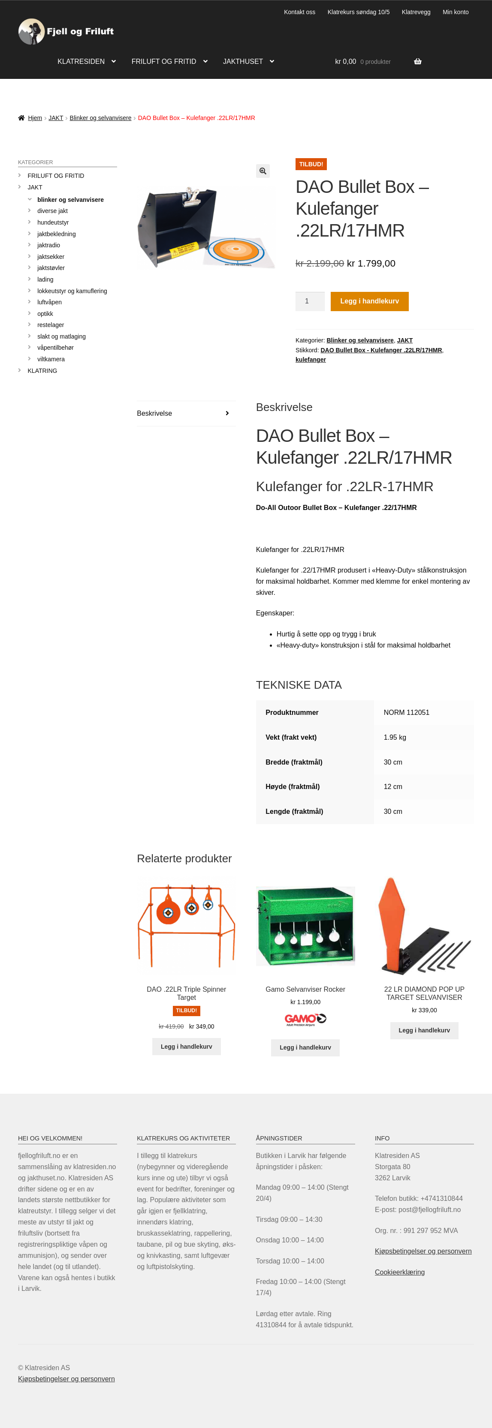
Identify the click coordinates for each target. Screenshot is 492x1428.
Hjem (35, 117)
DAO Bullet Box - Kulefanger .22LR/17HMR (381, 350)
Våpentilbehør (55, 347)
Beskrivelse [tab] (154, 413)
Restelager (50, 324)
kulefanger (311, 359)
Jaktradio (48, 245)
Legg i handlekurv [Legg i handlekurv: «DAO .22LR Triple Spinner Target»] (186, 1046)
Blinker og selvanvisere (101, 117)
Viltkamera (51, 359)
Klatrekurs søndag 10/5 (359, 12)
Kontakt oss (299, 12)
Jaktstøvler (51, 267)
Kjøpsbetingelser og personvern (423, 1251)
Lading (45, 279)
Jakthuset (243, 61)
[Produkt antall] (310, 302)
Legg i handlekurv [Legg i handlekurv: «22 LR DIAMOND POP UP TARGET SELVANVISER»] (424, 1030)
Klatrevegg (416, 12)
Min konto (456, 12)
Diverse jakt (52, 210)
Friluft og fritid (164, 61)
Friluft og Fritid (56, 175)
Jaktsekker (50, 256)
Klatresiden (81, 61)
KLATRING (42, 370)
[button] (263, 171)
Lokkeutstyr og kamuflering (72, 291)
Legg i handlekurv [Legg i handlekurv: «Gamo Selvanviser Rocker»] (305, 1047)
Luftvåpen (49, 302)
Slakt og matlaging (61, 336)
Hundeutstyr (53, 222)
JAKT (55, 117)
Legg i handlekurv (369, 301)
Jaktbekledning (56, 234)
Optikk (45, 313)
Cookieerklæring (400, 1272)
